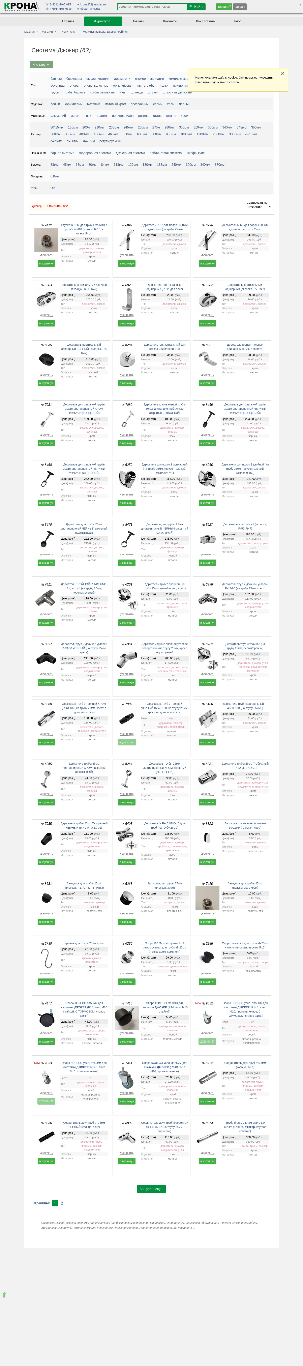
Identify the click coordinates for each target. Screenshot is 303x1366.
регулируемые (110, 141)
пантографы (146, 85)
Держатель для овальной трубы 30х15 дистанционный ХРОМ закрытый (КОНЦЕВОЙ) (84, 409)
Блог (237, 21)
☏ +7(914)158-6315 (59, 8)
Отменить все (57, 206)
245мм (128, 127)
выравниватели (98, 78)
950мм (171, 134)
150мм (73, 127)
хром (171, 104)
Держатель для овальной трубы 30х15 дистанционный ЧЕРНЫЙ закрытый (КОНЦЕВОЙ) (245, 409)
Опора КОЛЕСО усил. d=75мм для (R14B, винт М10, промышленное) (164, 1067)
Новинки (138, 21)
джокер (140, 78)
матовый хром (115, 104)
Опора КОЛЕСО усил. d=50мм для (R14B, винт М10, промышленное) (84, 1067)
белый (55, 104)
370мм (220, 164)
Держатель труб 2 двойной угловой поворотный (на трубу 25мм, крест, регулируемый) (165, 648)
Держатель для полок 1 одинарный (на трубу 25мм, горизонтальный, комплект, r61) (165, 469)
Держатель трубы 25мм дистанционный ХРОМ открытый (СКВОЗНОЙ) (164, 768)
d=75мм (89, 141)
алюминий (58, 115)
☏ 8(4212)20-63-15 (58, 4)
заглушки (157, 78)
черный (184, 104)
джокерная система (130, 153)
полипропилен (123, 115)
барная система (62, 153)
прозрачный (140, 104)
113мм (119, 164)
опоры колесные (96, 85)
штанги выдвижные (177, 92)
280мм (169, 127)
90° (53, 188)
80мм (92, 164)
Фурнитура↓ (103, 21)
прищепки (180, 85)
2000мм (218, 134)
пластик (102, 115)
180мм (147, 164)
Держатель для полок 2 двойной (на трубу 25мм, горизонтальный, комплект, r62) (245, 469)
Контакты (170, 21)
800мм (156, 134)
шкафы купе (195, 153)
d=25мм (56, 141)
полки (164, 85)
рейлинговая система (166, 153)
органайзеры (122, 85)
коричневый (74, 104)
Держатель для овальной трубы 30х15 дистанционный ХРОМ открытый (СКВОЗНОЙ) (164, 409)
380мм (70, 134)
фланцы (137, 92)
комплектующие (181, 78)
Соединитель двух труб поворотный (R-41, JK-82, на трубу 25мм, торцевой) (164, 1127)
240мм (176, 164)
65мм (80, 164)
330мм (213, 127)
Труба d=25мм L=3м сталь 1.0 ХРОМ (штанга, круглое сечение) (245, 1127)
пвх (88, 115)
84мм (105, 164)
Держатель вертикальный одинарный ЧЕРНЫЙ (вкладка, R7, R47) (84, 349)
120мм (133, 164)
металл (75, 115)
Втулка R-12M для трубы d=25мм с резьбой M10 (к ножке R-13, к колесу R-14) (84, 229)
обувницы (58, 85)
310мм (198, 127)
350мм (256, 127)
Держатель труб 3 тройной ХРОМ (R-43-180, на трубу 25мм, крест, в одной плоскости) (84, 708)
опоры (74, 85)
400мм (84, 134)
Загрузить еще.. (151, 1189)
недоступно (126, 742)
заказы (240, 6)
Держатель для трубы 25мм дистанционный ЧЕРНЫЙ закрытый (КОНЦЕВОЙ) (84, 528)
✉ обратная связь (88, 8)
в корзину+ (46, 263)
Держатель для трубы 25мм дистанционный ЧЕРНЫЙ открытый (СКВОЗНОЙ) (164, 528)
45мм (67, 164)
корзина (224, 6)
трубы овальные (102, 92)
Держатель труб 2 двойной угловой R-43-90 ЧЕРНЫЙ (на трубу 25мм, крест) (84, 648)
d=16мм (251, 134)
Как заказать (205, 21)
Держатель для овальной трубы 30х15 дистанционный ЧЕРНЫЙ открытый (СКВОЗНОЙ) (84, 469)
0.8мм (55, 176)
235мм (114, 127)
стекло (171, 115)
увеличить (46, 255)
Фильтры (41, 64)
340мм (227, 127)
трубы (55, 92)
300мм (184, 127)
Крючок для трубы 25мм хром (84, 943)
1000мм (186, 134)
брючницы (74, 78)
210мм (99, 127)
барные (56, 78)
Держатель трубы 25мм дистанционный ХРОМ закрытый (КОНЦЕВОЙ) (84, 768)
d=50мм (73, 141)
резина (143, 115)
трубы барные (74, 92)
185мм (162, 164)
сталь (157, 115)
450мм (99, 134)
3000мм (235, 134)
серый (157, 104)
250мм (143, 127)
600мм (142, 134)
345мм (242, 127)
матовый (93, 104)
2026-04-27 (207, 1041)
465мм (113, 134)
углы (122, 92)
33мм (55, 164)
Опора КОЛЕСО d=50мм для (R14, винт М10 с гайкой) (165, 1007)
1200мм (202, 134)
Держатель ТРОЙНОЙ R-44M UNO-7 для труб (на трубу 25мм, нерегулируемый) (84, 588)
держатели (122, 78)
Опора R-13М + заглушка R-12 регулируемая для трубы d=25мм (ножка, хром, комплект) (164, 947)
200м (86, 127)
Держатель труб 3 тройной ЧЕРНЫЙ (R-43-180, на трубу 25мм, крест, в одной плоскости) (164, 708)
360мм (55, 134)
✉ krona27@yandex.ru (91, 4)
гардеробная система (95, 153)
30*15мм (57, 127)
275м (156, 127)
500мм (127, 134)
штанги (153, 92)
